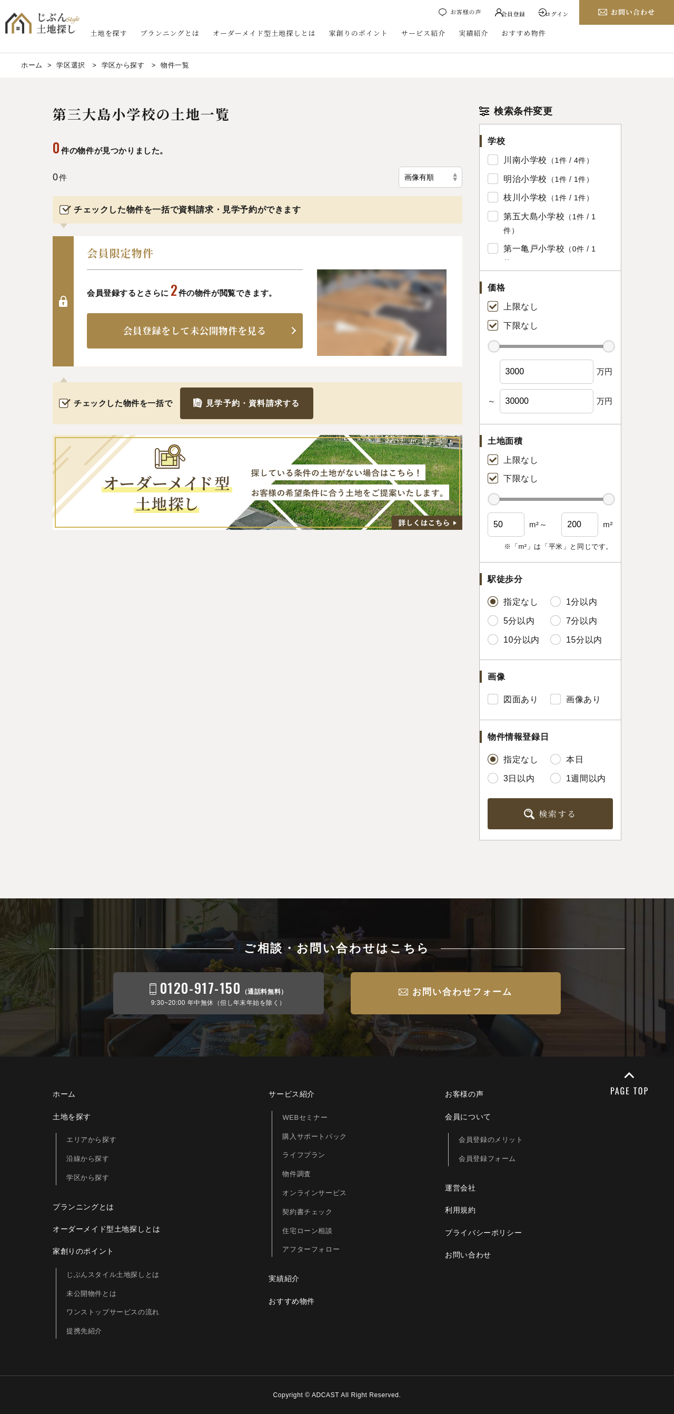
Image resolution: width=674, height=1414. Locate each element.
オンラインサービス (314, 1193)
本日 (566, 759)
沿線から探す (88, 1159)
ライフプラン (303, 1155)
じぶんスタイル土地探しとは (113, 1275)
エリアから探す (91, 1140)
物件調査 (296, 1174)
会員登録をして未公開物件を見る (194, 330)
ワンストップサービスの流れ (113, 1312)
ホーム (64, 1094)
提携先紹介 (84, 1331)
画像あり (575, 699)
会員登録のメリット (491, 1140)
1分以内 (573, 601)
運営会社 (460, 1188)
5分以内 (511, 620)
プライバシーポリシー (483, 1232)
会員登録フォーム (487, 1159)
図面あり (513, 699)
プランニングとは (174, 34)
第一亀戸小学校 (533, 248)
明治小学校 (525, 179)
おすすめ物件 (528, 34)
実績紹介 (478, 34)
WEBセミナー (305, 1117)
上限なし (513, 306)
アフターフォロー (311, 1249)
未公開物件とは (91, 1293)
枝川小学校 (525, 197)
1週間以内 (578, 778)
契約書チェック (307, 1212)
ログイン (556, 12)
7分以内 (573, 620)
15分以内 (576, 639)
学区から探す (88, 1177)
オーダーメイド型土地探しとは (269, 34)
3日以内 (511, 778)
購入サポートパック (314, 1136)
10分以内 (514, 639)
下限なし (513, 325)
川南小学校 (525, 160)
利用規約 (460, 1210)
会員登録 (509, 12)
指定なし (513, 601)
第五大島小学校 (533, 216)
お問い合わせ (468, 1255)
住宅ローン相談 (307, 1231)
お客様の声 (458, 12)
